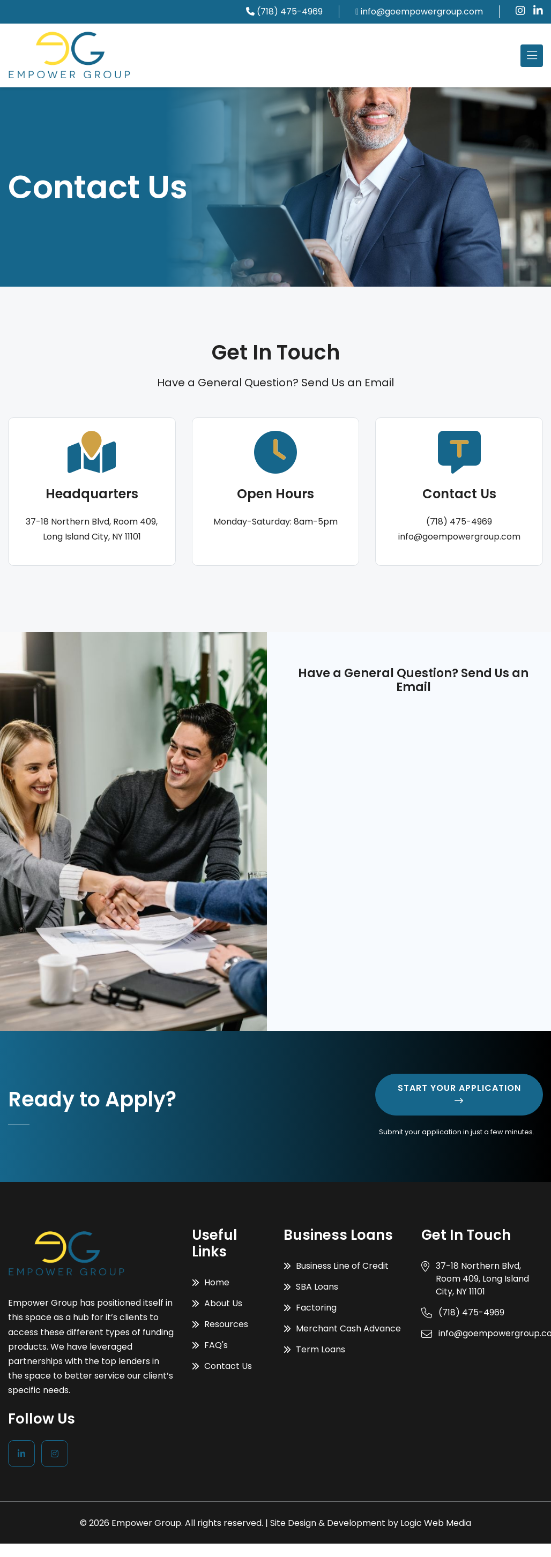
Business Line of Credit (336, 1266)
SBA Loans (311, 1287)
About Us (217, 1303)
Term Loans (314, 1349)
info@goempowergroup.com (422, 11)
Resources (220, 1324)
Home (210, 1282)
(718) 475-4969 (290, 11)
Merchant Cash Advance (342, 1328)
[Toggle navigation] (531, 55)
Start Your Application (459, 1093)
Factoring (310, 1307)
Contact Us (222, 1366)
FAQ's (210, 1345)
